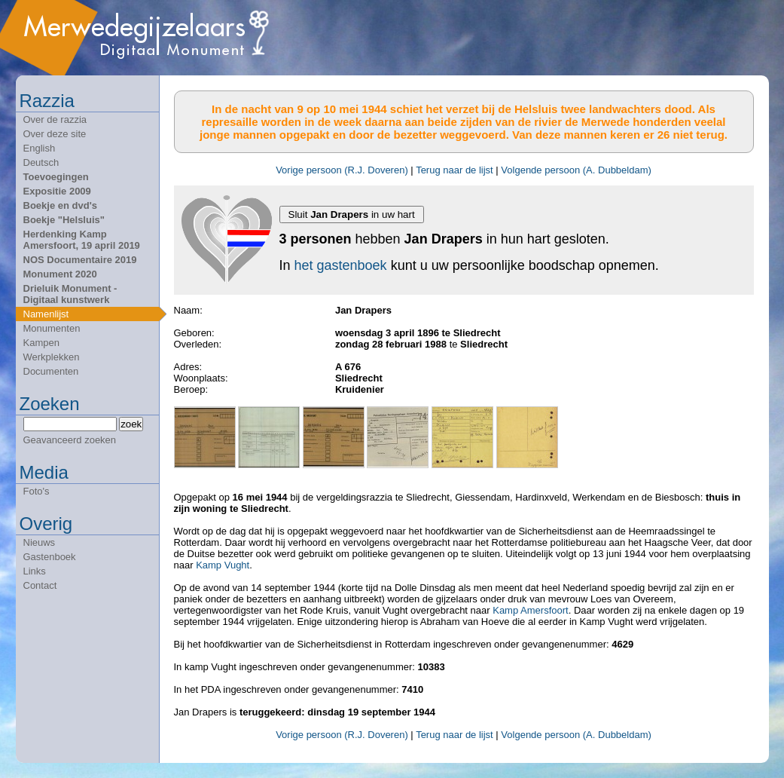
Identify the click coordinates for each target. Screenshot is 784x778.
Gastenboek (49, 556)
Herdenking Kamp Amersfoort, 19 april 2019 (81, 239)
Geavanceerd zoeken (70, 440)
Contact (40, 585)
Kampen (41, 342)
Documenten (51, 371)
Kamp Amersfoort (530, 610)
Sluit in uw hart (351, 214)
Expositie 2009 (57, 191)
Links (34, 571)
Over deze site (55, 133)
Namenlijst (46, 314)
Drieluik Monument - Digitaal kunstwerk (70, 294)
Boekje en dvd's (60, 205)
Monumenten (52, 328)
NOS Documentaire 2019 (80, 259)
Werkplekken (51, 357)
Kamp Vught (222, 565)
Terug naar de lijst (454, 170)
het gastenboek (340, 265)
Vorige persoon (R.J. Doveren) (342, 170)
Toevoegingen (56, 176)
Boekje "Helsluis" (64, 219)
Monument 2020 (60, 274)
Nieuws (39, 542)
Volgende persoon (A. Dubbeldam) (576, 170)
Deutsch (41, 162)
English (39, 148)
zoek (131, 424)
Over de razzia (55, 119)
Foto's (36, 491)
